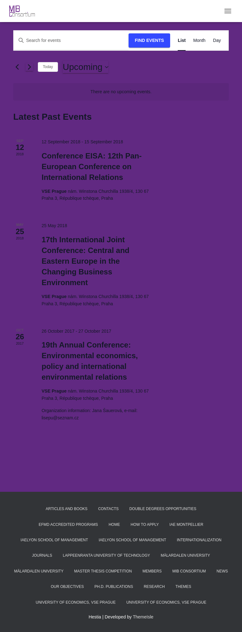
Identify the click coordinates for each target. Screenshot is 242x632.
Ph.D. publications (114, 586)
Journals (42, 555)
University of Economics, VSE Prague (76, 602)
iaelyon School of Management (54, 540)
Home (114, 524)
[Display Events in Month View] (199, 40)
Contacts (108, 509)
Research (154, 586)
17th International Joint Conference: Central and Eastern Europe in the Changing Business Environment (86, 261)
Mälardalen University (185, 555)
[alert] (121, 92)
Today (48, 67)
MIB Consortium (189, 571)
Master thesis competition (103, 571)
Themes (183, 586)
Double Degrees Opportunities (162, 509)
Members (152, 571)
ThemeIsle (143, 616)
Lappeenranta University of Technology (106, 555)
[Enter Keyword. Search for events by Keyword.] (71, 40)
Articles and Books (67, 509)
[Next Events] (29, 67)
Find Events (149, 40)
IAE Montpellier (186, 524)
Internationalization (199, 540)
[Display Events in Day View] (217, 40)
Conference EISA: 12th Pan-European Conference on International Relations (91, 166)
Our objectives (67, 586)
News (222, 571)
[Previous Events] (17, 67)
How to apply (145, 524)
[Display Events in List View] (182, 40)
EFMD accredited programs (68, 524)
